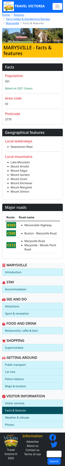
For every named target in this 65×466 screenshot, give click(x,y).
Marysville (12, 23)
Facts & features (15, 410)
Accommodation (15, 289)
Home (6, 15)
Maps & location (15, 386)
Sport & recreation (17, 313)
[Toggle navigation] (57, 6)
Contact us (33, 450)
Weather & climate (17, 417)
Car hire (10, 372)
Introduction (13, 272)
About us (32, 446)
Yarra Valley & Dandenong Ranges (28, 19)
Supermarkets (14, 348)
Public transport (15, 365)
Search (54, 461)
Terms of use (32, 454)
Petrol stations (14, 379)
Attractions (12, 306)
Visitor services (14, 403)
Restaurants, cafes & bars (21, 331)
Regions (19, 15)
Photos (9, 425)
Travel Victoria (24, 6)
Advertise (32, 442)
